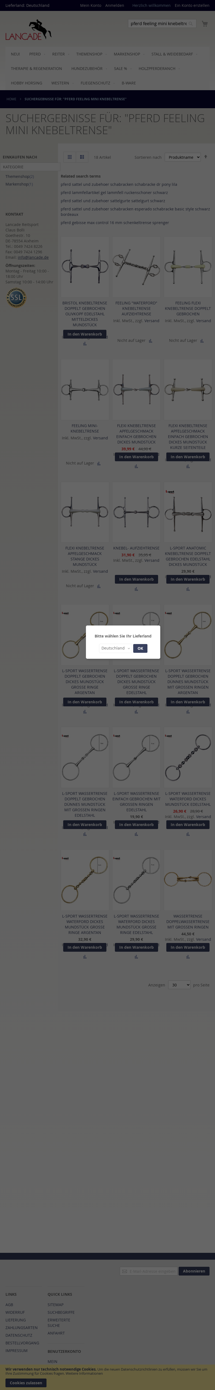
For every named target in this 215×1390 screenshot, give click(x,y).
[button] (115, 648)
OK (140, 648)
